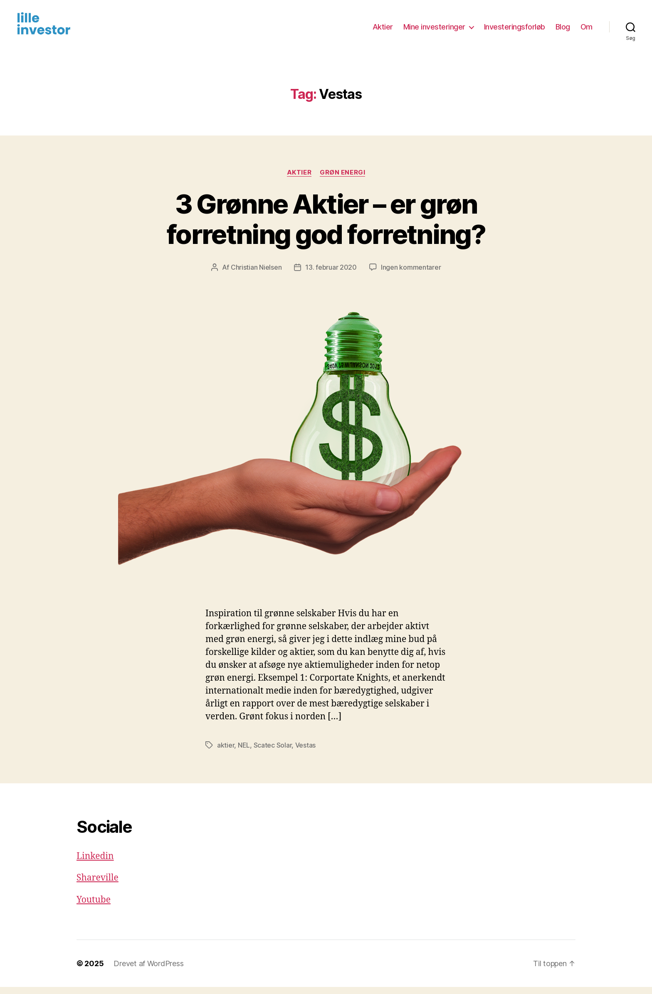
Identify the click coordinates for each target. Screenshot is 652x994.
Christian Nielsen (256, 274)
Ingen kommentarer (411, 274)
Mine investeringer (434, 30)
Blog (563, 30)
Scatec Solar (273, 752)
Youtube (94, 906)
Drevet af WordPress (148, 970)
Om (586, 30)
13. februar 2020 (331, 274)
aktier (225, 752)
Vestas (305, 752)
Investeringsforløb (514, 30)
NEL (244, 752)
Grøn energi (342, 179)
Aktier (383, 30)
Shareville (98, 885)
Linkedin (95, 863)
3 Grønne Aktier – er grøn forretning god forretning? (326, 226)
